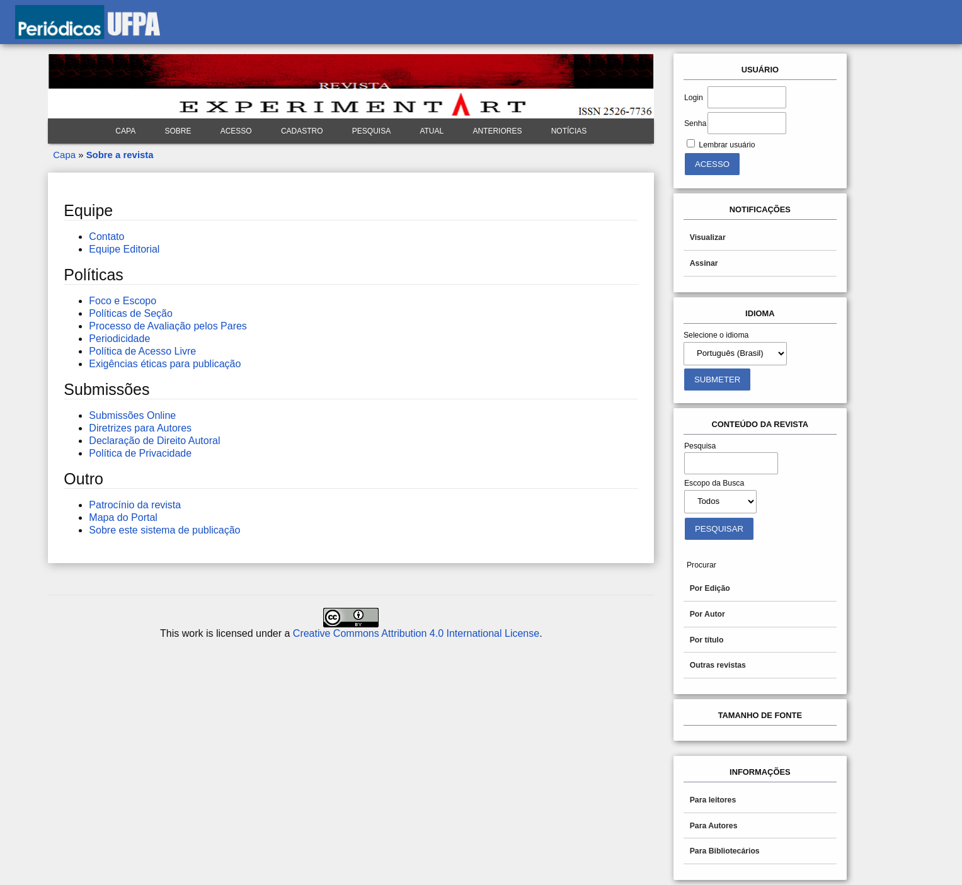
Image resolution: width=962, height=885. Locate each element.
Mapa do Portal (123, 517)
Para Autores (714, 825)
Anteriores (497, 131)
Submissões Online (132, 415)
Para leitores (713, 800)
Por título (707, 640)
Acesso (236, 131)
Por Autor (707, 614)
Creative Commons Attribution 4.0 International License (416, 633)
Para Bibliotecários (725, 851)
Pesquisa (371, 131)
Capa (125, 131)
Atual (432, 131)
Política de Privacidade (140, 453)
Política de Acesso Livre (142, 351)
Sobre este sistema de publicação (164, 530)
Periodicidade (119, 338)
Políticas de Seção (131, 313)
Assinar (704, 263)
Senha (695, 123)
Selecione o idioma (716, 335)
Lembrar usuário (727, 144)
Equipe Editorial (124, 249)
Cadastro (302, 131)
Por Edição (710, 588)
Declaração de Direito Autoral (154, 440)
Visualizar (708, 237)
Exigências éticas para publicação (165, 363)
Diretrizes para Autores (140, 428)
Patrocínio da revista (135, 505)
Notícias (569, 131)
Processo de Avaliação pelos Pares (168, 326)
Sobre (177, 131)
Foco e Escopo (122, 300)
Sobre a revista (120, 154)
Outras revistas (718, 665)
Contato (106, 236)
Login (693, 97)
